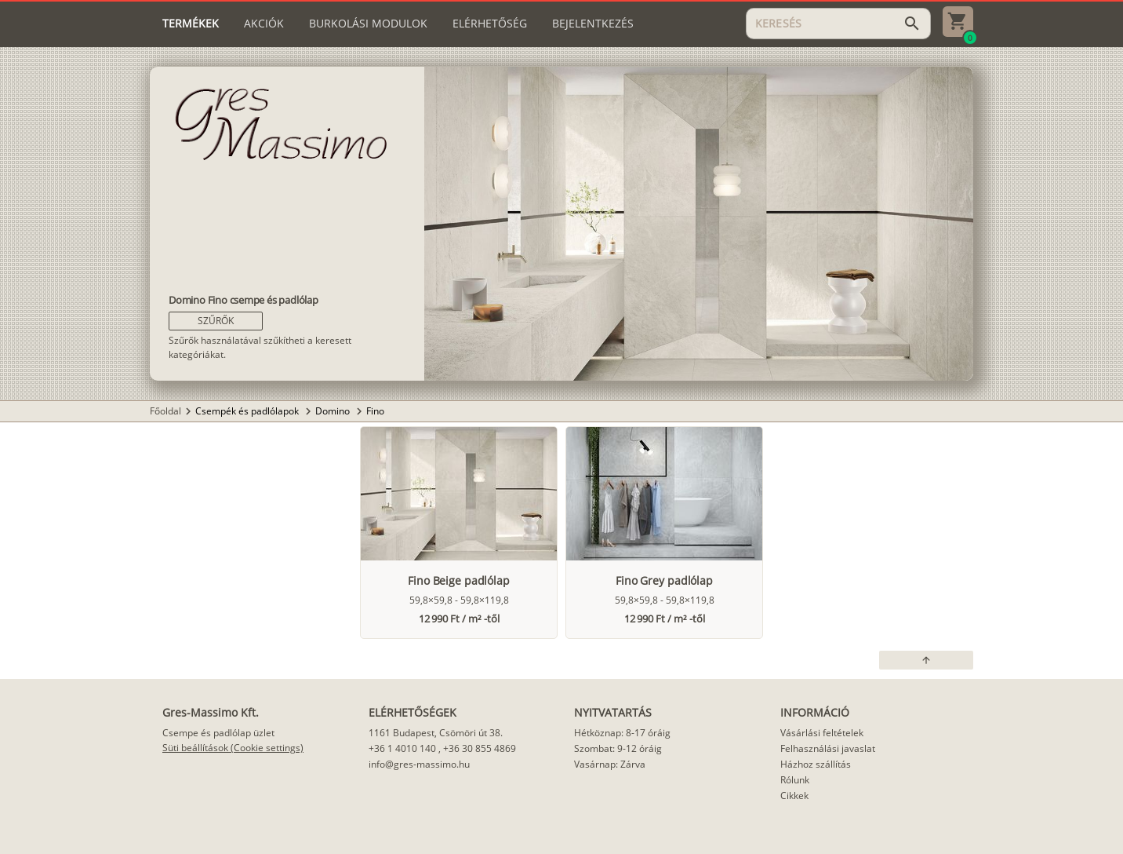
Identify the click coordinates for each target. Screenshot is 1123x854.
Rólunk (794, 779)
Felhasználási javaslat (827, 748)
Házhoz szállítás (815, 764)
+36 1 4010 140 (402, 748)
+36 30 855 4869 (479, 748)
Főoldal (165, 411)
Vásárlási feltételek (821, 732)
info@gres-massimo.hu (419, 764)
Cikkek (794, 795)
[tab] (190, 23)
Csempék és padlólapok (248, 411)
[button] (216, 321)
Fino (375, 411)
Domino (333, 411)
